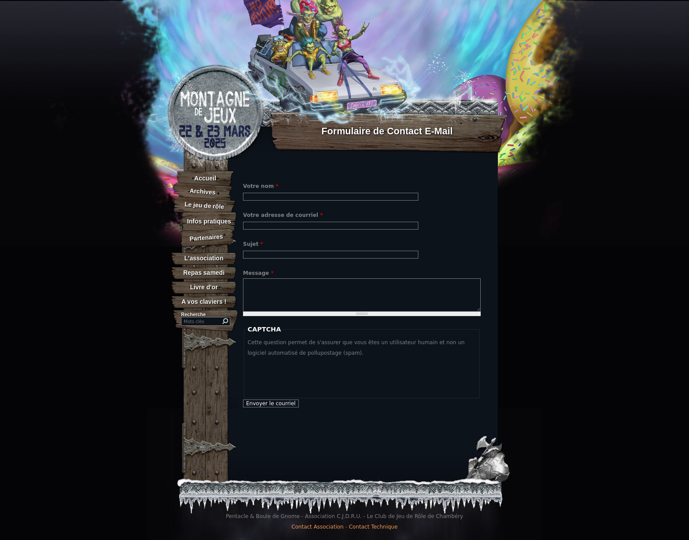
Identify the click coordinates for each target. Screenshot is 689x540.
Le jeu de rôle (204, 205)
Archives (202, 191)
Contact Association (317, 526)
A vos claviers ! (203, 302)
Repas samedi (204, 273)
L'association (204, 258)
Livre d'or (204, 287)
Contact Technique (373, 526)
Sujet (253, 244)
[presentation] (314, 375)
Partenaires (206, 237)
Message (258, 273)
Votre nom (261, 186)
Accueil (205, 178)
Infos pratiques (209, 221)
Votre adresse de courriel (283, 215)
